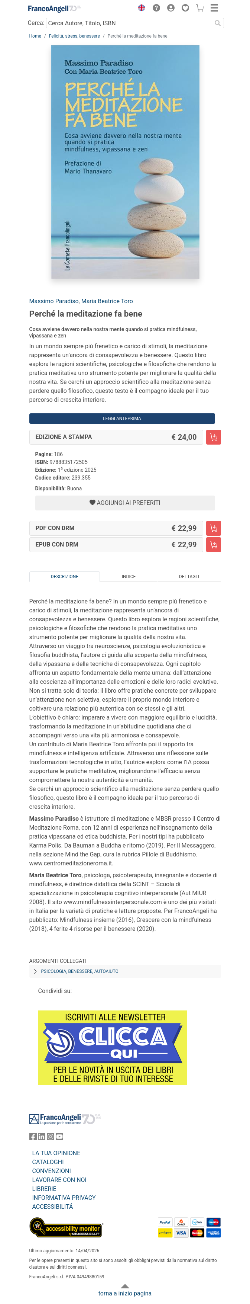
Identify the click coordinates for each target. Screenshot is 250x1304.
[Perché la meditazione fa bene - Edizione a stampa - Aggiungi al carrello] (213, 437)
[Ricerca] (218, 23)
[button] (140, 9)
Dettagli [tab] (189, 576)
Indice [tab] (129, 576)
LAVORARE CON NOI (59, 1179)
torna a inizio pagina (125, 1293)
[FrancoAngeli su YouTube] (59, 1138)
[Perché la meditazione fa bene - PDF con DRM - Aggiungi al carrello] (213, 528)
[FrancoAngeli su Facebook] (33, 1138)
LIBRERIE (44, 1188)
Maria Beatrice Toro (107, 301)
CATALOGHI (48, 1162)
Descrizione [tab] (64, 576)
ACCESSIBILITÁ (52, 1206)
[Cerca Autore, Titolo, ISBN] (129, 23)
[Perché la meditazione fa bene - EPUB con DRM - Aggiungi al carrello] (213, 544)
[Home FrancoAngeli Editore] (54, 9)
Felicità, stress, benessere (74, 36)
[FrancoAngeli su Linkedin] (41, 1138)
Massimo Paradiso (54, 301)
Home (35, 36)
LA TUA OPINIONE (56, 1153)
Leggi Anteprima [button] (122, 418)
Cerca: (36, 22)
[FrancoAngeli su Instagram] (50, 1138)
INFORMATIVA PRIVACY (64, 1197)
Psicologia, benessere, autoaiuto (79, 971)
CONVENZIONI (51, 1171)
